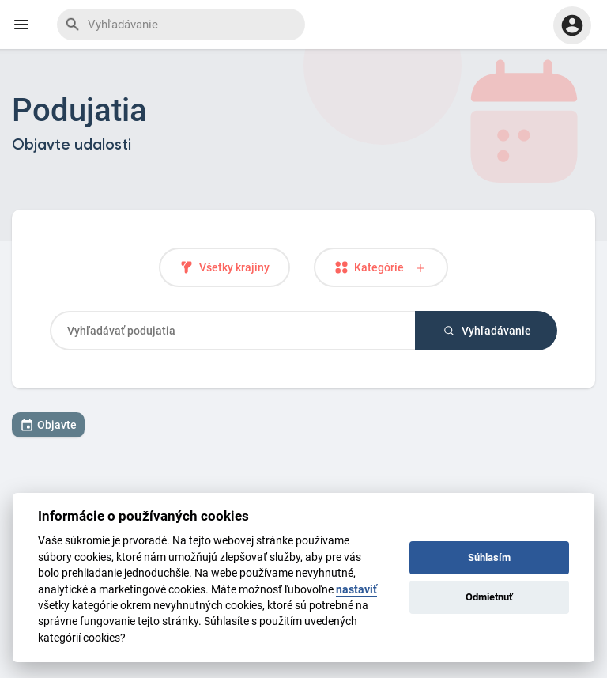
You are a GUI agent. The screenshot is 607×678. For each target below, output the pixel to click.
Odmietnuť (489, 597)
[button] (572, 25)
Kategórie (381, 267)
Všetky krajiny (224, 267)
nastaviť (356, 589)
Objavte (48, 425)
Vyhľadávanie (486, 331)
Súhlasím (489, 557)
